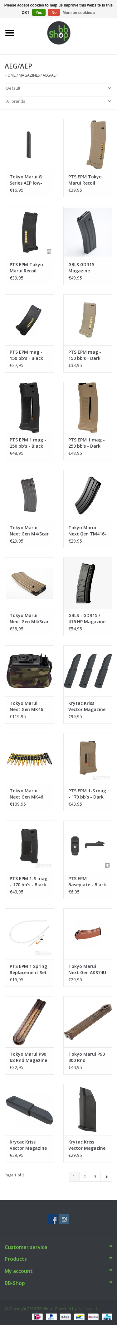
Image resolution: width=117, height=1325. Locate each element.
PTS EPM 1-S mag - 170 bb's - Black (28, 881)
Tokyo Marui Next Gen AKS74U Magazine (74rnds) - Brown (87, 969)
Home (10, 75)
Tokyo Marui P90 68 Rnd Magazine (28, 1057)
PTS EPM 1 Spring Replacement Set (28, 969)
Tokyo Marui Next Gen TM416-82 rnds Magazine (87, 531)
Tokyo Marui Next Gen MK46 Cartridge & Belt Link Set (27, 794)
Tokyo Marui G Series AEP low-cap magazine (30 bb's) (29, 180)
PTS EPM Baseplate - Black (87, 881)
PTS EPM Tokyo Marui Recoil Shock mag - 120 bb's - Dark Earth (86, 180)
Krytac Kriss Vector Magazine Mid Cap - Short (86, 1145)
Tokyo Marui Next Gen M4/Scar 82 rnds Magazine (29, 531)
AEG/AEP (50, 75)
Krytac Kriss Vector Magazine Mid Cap (28, 1145)
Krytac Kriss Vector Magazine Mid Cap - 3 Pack (86, 706)
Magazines (29, 75)
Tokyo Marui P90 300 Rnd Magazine (86, 1057)
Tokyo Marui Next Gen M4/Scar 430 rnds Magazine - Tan (29, 618)
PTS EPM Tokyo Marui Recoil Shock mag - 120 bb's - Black (28, 268)
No (53, 13)
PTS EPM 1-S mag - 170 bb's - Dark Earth (87, 794)
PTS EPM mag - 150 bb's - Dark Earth (84, 355)
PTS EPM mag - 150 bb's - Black (26, 355)
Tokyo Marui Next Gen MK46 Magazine (26, 706)
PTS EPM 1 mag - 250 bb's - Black (28, 443)
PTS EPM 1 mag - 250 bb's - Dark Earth (86, 443)
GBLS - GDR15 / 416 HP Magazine (86, 618)
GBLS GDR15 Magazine (81, 268)
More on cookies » (79, 13)
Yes (39, 13)
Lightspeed (87, 1308)
